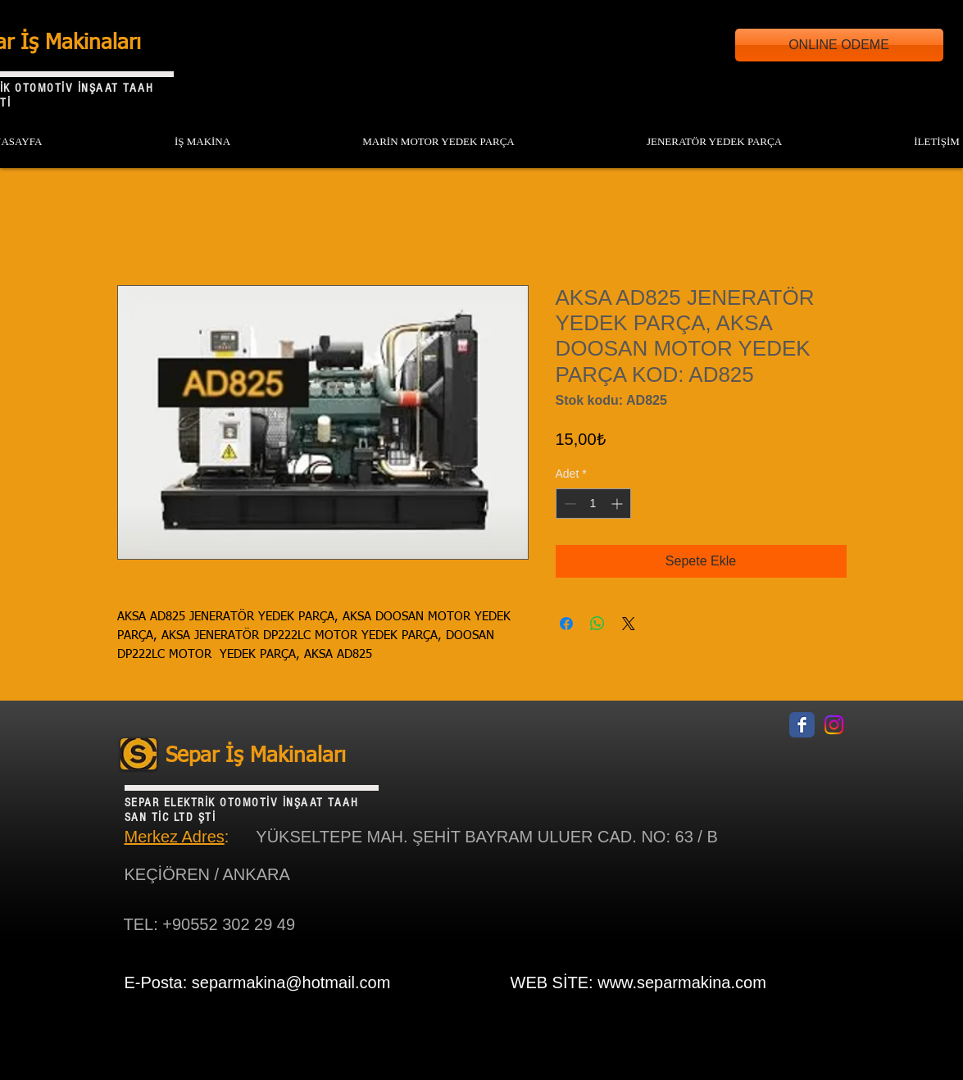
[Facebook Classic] (802, 724)
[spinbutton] (593, 503)
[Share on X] (628, 623)
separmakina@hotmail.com (291, 982)
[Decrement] (568, 503)
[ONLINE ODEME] (839, 45)
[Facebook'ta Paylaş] (566, 623)
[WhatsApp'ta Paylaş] (597, 623)
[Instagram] (834, 724)
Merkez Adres (175, 837)
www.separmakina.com (681, 982)
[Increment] (618, 503)
